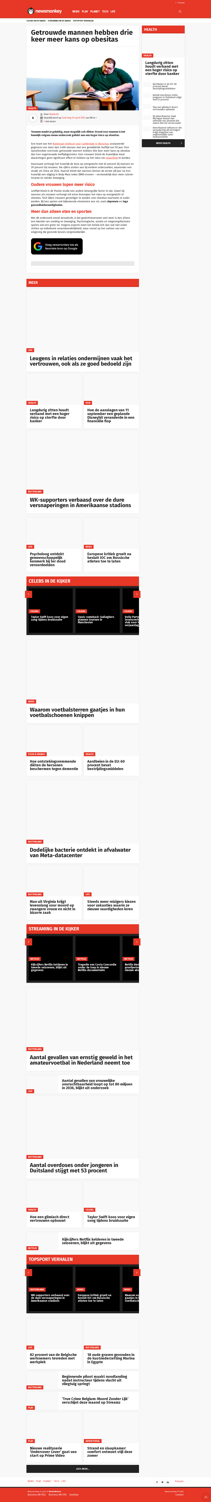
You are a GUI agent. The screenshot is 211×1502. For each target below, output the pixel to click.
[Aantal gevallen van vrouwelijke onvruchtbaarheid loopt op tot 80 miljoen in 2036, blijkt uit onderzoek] (42, 1084)
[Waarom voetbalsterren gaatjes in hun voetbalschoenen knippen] (82, 671)
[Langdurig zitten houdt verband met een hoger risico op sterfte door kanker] (54, 389)
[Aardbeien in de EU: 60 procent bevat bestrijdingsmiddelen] (111, 740)
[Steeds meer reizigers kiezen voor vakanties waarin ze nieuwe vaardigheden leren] (111, 880)
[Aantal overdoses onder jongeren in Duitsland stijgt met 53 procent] (82, 1127)
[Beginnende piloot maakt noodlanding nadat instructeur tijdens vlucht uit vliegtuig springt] (42, 1380)
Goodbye (74, 1494)
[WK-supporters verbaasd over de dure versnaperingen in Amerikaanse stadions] (82, 462)
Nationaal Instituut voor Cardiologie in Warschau (81, 143)
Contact (179, 1494)
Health (32, 108)
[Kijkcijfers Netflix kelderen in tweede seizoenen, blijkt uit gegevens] (42, 1241)
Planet (95, 11)
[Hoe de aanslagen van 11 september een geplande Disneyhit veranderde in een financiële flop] (111, 389)
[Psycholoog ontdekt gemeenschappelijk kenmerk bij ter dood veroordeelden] (54, 533)
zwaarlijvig (112, 157)
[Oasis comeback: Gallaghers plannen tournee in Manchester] (98, 600)
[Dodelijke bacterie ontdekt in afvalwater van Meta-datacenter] (82, 812)
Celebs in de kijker (36, 21)
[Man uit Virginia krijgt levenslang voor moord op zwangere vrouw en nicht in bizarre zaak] (54, 880)
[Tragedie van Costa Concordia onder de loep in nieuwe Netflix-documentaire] (98, 948)
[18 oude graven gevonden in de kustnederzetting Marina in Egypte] (111, 1333)
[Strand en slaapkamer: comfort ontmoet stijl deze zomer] (111, 1427)
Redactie (54, 114)
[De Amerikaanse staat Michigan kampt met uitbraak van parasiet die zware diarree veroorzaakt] (147, 117)
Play (85, 11)
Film (88, 402)
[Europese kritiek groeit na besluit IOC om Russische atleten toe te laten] (111, 533)
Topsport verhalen (83, 21)
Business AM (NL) (37, 1494)
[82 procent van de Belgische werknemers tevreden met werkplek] (54, 1333)
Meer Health (169, 143)
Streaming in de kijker (59, 21)
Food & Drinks (36, 754)
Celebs (90, 1209)
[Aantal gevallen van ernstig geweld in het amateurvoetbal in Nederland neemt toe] (82, 1019)
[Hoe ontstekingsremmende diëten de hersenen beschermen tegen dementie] (54, 740)
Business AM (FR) (57, 1494)
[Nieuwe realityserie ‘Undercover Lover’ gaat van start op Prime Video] (54, 1427)
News (76, 11)
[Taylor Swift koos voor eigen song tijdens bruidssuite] (111, 1196)
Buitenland (35, 491)
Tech (105, 11)
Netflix (32, 1248)
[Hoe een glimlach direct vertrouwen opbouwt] (54, 1196)
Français (181, 3)
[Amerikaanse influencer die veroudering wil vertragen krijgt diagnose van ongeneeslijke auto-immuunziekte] (147, 129)
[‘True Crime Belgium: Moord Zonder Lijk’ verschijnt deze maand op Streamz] (42, 1401)
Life (113, 11)
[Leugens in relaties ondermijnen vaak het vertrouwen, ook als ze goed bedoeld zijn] (82, 320)
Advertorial (93, 1441)
